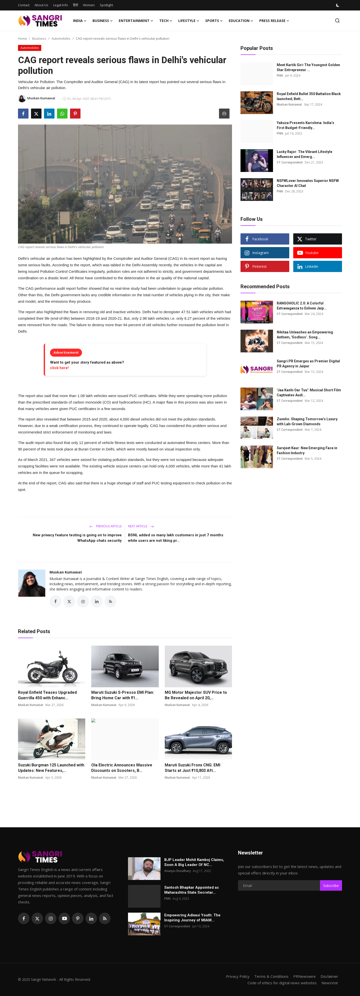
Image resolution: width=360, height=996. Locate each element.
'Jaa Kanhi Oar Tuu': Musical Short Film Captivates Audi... (309, 392)
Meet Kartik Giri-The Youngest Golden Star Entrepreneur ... (308, 67)
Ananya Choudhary (177, 871)
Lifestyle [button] (188, 20)
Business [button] (102, 20)
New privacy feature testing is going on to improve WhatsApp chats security (77, 538)
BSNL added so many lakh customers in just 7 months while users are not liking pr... (175, 538)
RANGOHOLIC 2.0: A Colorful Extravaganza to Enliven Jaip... (302, 305)
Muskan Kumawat (66, 572)
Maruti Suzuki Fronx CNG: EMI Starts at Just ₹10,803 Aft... (192, 768)
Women (89, 5)
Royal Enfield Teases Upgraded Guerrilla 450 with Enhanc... (47, 695)
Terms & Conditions (271, 976)
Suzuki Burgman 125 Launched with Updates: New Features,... (51, 768)
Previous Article (105, 526)
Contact (24, 5)
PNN (280, 75)
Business (39, 38)
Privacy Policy (238, 976)
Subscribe (331, 885)
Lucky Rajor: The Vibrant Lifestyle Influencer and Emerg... (304, 154)
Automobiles (61, 38)
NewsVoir (330, 982)
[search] (337, 20)
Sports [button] (214, 20)
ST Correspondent (290, 162)
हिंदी (75, 5)
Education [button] (241, 20)
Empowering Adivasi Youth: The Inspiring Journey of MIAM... (192, 917)
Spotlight (106, 5)
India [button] (79, 20)
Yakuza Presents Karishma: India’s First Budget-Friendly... (305, 125)
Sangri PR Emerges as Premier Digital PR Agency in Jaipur (308, 363)
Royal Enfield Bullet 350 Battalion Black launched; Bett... (309, 96)
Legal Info (60, 5)
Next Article (141, 526)
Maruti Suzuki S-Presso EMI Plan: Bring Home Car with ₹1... (122, 695)
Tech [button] (165, 20)
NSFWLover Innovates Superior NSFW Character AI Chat (308, 183)
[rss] (104, 918)
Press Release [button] (274, 20)
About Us (41, 5)
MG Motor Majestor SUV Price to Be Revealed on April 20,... (196, 695)
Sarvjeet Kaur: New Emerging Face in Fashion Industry (307, 450)
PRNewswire (304, 976)
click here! (59, 368)
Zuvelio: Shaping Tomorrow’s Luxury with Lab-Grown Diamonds (307, 421)
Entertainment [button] (136, 20)
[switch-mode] (338, 5)
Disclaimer (329, 976)
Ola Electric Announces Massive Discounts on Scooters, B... (121, 768)
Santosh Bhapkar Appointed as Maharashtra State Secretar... (191, 890)
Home (22, 38)
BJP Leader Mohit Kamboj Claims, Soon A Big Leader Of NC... (194, 862)
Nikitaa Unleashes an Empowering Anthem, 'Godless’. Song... (305, 334)
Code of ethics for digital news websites (282, 982)
